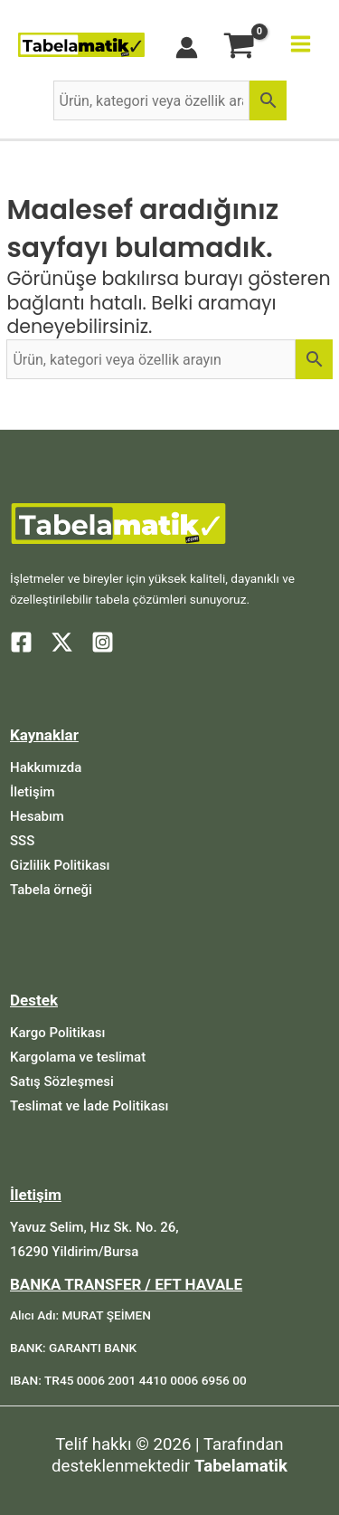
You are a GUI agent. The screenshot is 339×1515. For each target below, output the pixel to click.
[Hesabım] (37, 817)
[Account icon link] (186, 47)
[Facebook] (21, 642)
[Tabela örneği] (51, 890)
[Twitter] (62, 642)
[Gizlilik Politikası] (59, 865)
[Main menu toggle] (301, 44)
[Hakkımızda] (45, 768)
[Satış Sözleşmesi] (62, 1082)
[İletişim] (32, 792)
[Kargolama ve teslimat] (78, 1057)
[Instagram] (102, 642)
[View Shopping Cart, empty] (239, 47)
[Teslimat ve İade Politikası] (89, 1106)
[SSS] (22, 841)
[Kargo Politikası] (57, 1033)
